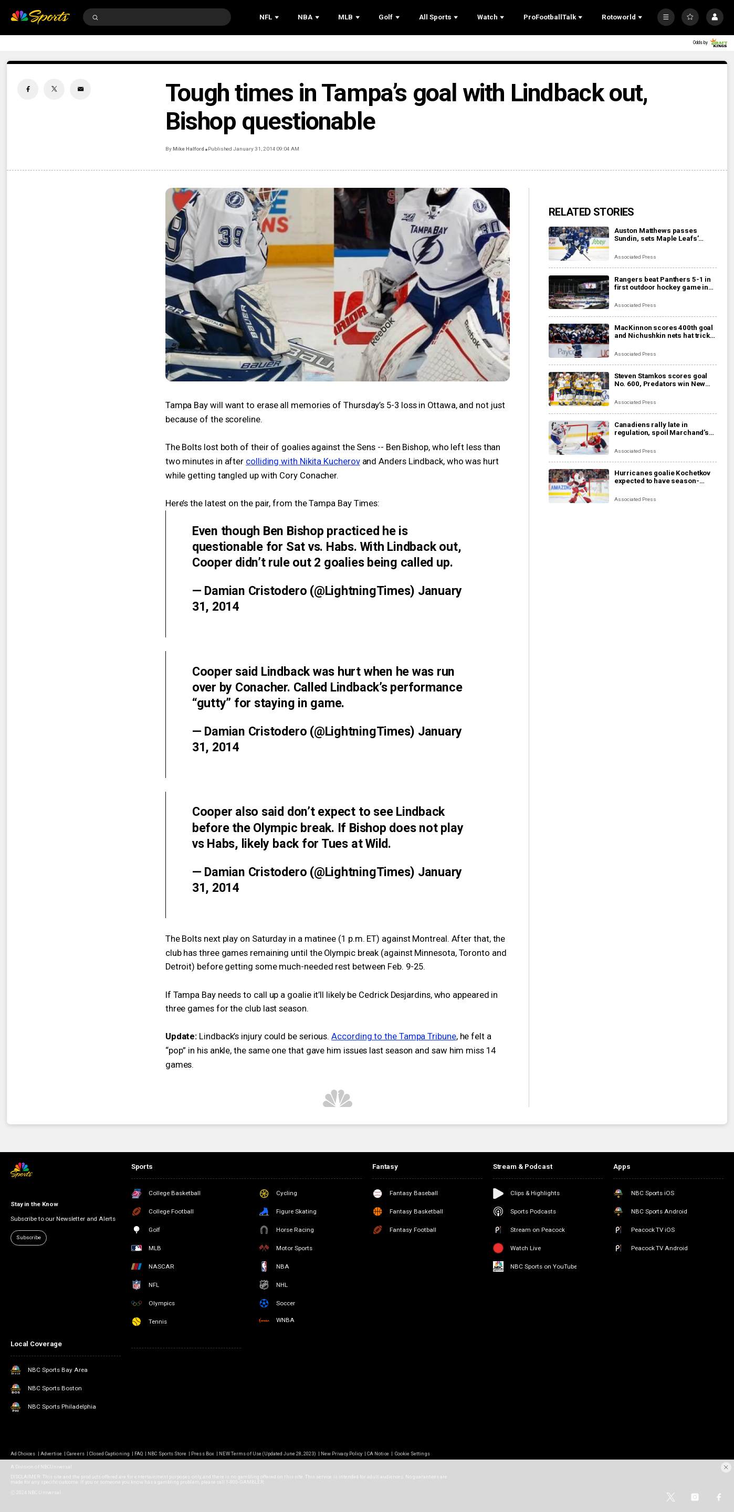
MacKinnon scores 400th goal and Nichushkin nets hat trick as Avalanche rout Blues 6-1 (663, 331)
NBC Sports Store (167, 1453)
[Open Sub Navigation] (278, 17)
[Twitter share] (54, 89)
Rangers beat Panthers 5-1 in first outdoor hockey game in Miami (662, 283)
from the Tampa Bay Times (325, 503)
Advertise (51, 1453)
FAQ (138, 1453)
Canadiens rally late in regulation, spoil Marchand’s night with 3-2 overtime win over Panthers (661, 428)
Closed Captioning (109, 1453)
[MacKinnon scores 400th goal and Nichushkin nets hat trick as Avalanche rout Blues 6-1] (579, 341)
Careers (75, 1453)
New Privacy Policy (341, 1453)
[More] (666, 17)
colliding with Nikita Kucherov (303, 461)
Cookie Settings (412, 1453)
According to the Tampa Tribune (393, 1036)
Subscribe (28, 1237)
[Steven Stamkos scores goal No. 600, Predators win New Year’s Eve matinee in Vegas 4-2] (579, 389)
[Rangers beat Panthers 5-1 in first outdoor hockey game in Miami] (579, 292)
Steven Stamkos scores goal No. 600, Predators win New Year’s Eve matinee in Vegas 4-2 (665, 380)
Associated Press (635, 257)
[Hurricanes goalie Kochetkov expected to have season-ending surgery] (579, 486)
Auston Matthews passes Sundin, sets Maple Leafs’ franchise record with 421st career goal (660, 234)
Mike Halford (188, 149)
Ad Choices (23, 1453)
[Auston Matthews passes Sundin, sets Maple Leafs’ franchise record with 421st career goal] (579, 244)
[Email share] (80, 89)
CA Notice (378, 1453)
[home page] (40, 17)
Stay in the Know (34, 1204)
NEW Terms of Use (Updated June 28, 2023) (267, 1453)
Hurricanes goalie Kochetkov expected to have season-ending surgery (662, 477)
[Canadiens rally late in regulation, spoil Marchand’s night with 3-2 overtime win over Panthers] (579, 438)
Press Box (202, 1453)
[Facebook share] (27, 89)
